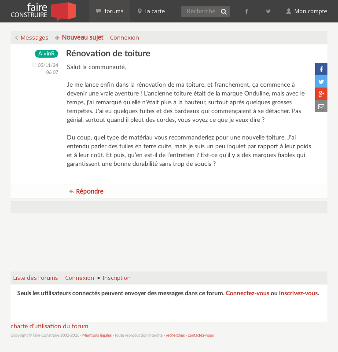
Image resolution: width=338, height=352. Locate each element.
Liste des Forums (35, 278)
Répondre (86, 191)
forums (110, 11)
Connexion (124, 37)
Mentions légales (97, 335)
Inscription (117, 278)
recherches (175, 335)
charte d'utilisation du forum (49, 326)
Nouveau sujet (79, 37)
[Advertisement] (171, 242)
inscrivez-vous (298, 293)
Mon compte (306, 11)
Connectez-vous (247, 293)
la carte (151, 11)
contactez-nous (201, 335)
